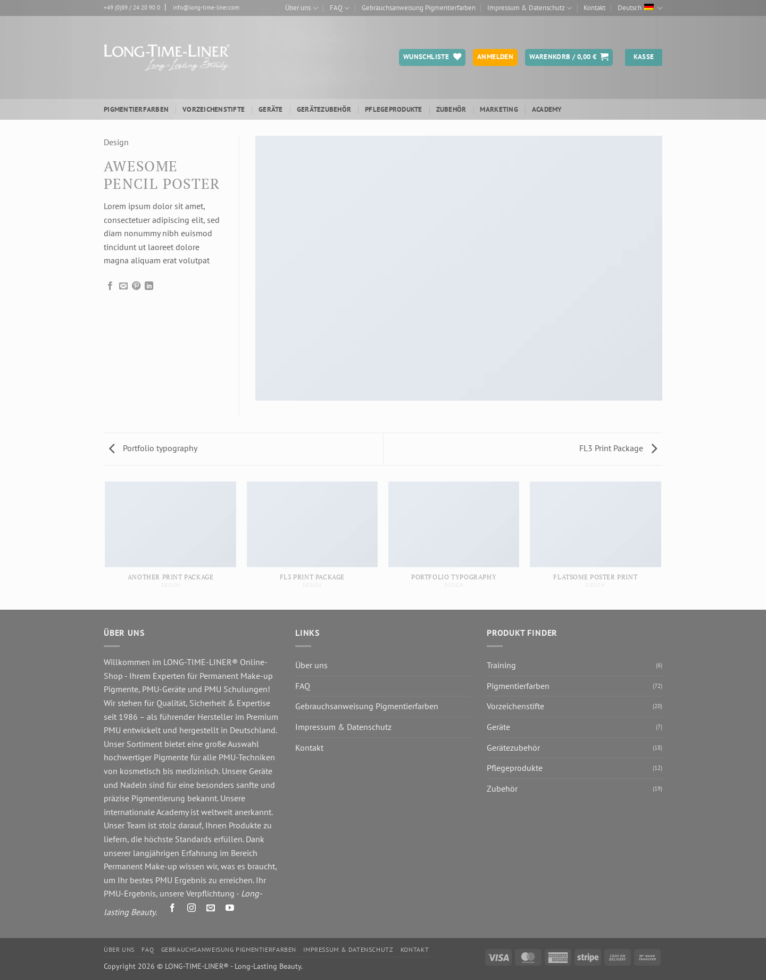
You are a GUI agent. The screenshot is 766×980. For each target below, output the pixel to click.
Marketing (499, 109)
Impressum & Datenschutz (529, 8)
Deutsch (640, 8)
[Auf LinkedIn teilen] (149, 286)
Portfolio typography (153, 448)
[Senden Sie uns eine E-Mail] (211, 909)
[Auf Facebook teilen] (110, 286)
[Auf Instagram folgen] (192, 909)
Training (501, 665)
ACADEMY (547, 109)
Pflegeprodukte (393, 109)
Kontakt (594, 7)
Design (116, 142)
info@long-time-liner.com (206, 7)
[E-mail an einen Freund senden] (123, 286)
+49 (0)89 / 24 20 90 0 (132, 7)
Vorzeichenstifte (213, 109)
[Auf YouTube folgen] (230, 909)
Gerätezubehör (324, 109)
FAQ (339, 8)
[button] (569, 57)
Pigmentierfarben (136, 109)
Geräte (271, 109)
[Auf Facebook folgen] (172, 909)
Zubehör (451, 109)
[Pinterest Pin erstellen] (136, 286)
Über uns (301, 8)
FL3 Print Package (618, 448)
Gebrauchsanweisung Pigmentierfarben (419, 7)
